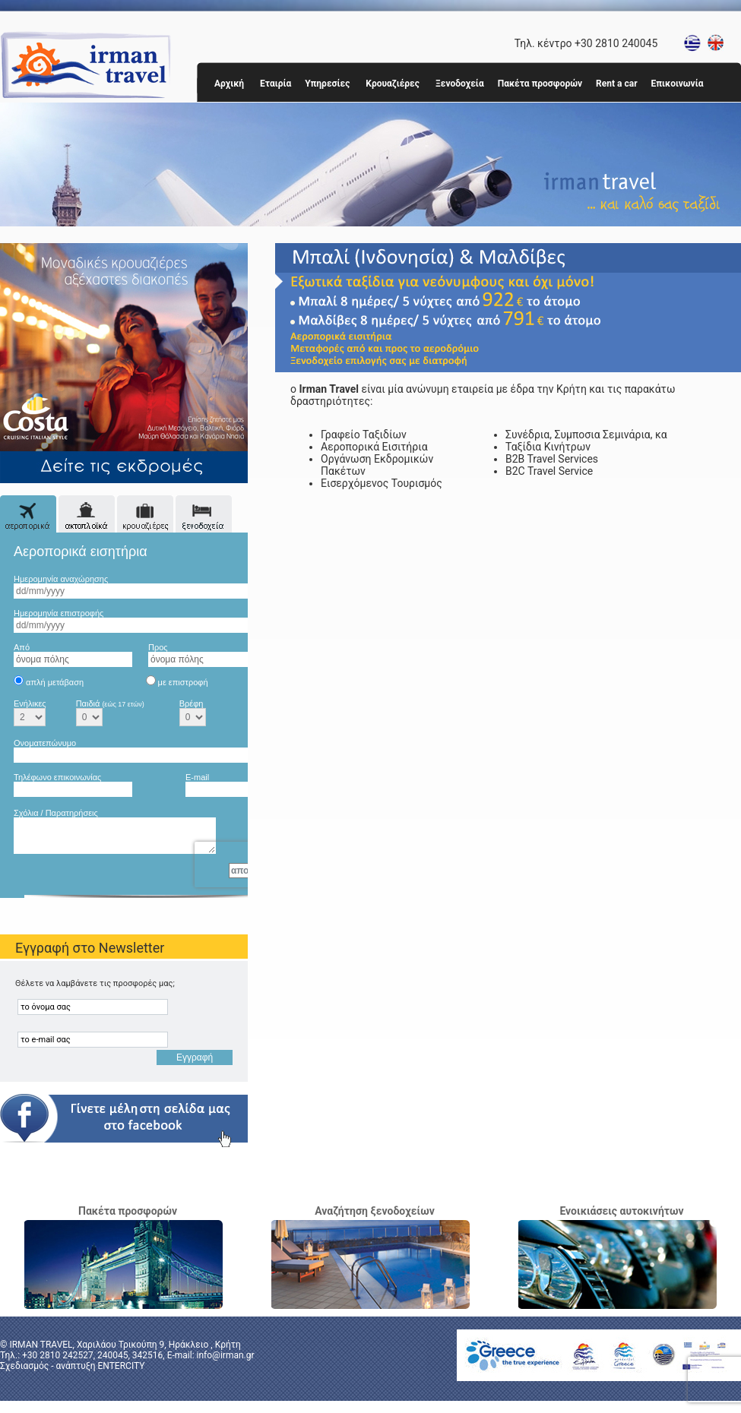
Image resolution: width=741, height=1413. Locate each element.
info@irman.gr (226, 1355)
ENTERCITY (120, 1366)
